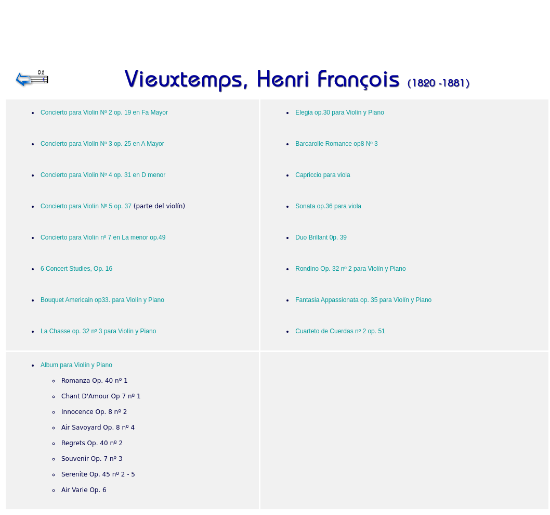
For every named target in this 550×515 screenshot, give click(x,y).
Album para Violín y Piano (76, 365)
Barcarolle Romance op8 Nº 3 (336, 143)
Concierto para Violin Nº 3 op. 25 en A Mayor (102, 143)
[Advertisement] (277, 34)
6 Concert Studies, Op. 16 (76, 268)
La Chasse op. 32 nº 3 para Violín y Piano (98, 331)
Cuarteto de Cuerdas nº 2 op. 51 (340, 331)
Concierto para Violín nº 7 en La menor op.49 (103, 237)
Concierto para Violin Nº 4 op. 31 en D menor (103, 175)
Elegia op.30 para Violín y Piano (339, 112)
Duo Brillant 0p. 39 (321, 237)
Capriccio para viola (322, 175)
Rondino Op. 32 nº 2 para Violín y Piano (350, 268)
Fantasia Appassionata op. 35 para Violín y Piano (363, 300)
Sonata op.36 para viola (328, 206)
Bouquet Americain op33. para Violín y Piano (102, 300)
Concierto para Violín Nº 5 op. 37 (86, 206)
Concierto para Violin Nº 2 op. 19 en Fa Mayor (104, 112)
